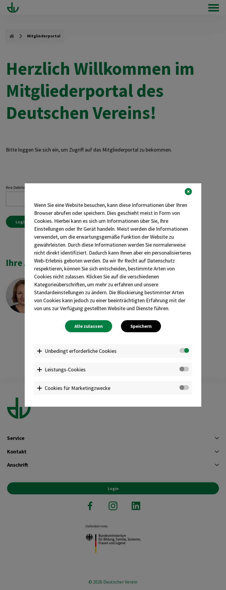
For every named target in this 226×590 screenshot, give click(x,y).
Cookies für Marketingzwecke (77, 388)
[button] (188, 191)
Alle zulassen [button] (88, 326)
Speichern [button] (141, 326)
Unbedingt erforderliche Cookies (81, 351)
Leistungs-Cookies (65, 369)
